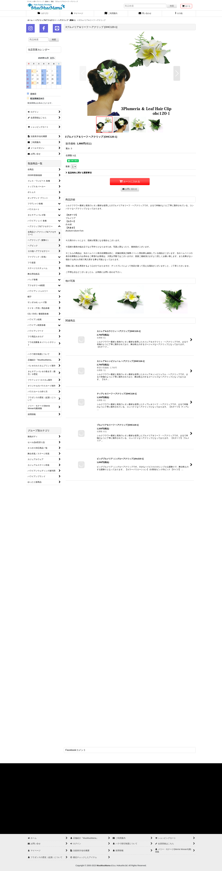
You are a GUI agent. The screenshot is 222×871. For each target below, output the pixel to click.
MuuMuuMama (103, 865)
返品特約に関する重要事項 (79, 173)
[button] (179, 13)
